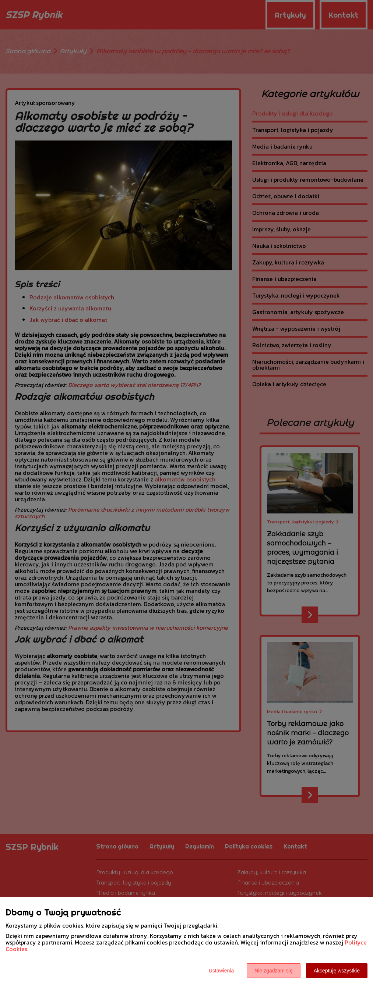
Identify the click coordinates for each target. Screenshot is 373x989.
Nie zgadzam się (273, 971)
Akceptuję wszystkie (337, 971)
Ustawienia (221, 971)
